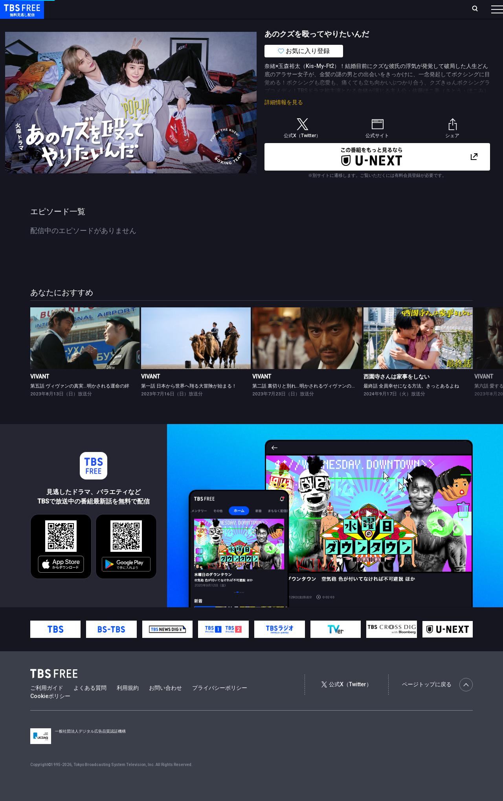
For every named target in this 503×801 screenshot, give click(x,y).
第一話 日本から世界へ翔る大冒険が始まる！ (189, 401)
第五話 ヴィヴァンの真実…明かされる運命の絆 (79, 401)
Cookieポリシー (50, 712)
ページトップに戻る (437, 700)
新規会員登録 (389, 9)
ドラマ (158, 25)
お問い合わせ (165, 703)
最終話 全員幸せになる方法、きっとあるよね (411, 401)
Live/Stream (185, 9)
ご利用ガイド (46, 703)
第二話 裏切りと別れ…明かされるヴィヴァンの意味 (306, 401)
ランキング (148, 9)
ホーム (89, 9)
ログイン (350, 9)
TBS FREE (21, 14)
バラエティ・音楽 (196, 25)
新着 (85, 25)
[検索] (423, 9)
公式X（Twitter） (346, 700)
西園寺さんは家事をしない (396, 392)
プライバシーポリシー (219, 703)
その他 (312, 25)
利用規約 (128, 703)
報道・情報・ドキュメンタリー (260, 25)
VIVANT (39, 392)
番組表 (478, 9)
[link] (85, 354)
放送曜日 (116, 9)
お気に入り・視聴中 (234, 9)
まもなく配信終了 (121, 25)
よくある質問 (89, 703)
